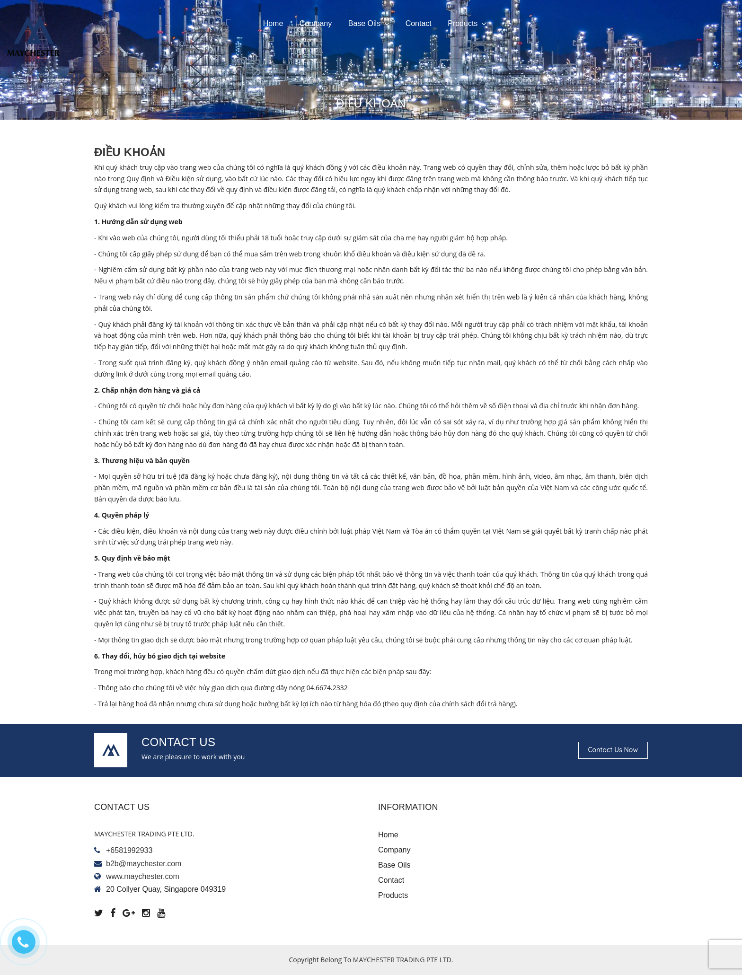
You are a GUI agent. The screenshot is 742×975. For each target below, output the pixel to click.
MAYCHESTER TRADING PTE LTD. (403, 959)
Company (316, 23)
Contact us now (613, 750)
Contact (419, 23)
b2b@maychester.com (143, 864)
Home (273, 23)
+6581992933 (129, 850)
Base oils (368, 23)
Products (467, 23)
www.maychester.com (142, 876)
